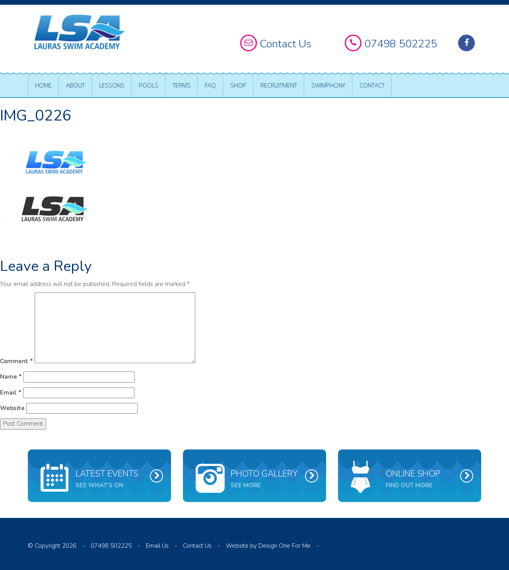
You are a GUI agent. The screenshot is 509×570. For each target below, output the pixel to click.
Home (43, 85)
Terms (181, 85)
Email (10, 393)
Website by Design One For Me (268, 546)
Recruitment (278, 85)
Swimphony (328, 85)
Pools (148, 85)
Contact (372, 85)
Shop (238, 85)
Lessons (111, 85)
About (75, 85)
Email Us (157, 546)
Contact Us (197, 546)
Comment (16, 361)
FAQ (210, 85)
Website (12, 408)
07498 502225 (111, 546)
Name (11, 377)
